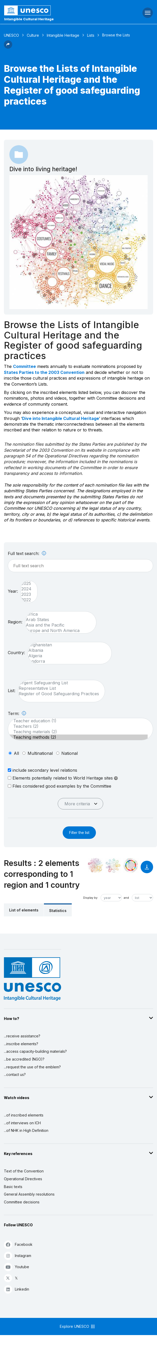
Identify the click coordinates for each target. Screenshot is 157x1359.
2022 (26, 600)
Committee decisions (22, 1202)
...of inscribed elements (23, 1115)
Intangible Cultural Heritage (29, 19)
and (126, 897)
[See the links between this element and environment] (113, 865)
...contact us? (15, 1074)
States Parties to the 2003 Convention (44, 372)
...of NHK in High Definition (26, 1130)
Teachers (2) (78, 726)
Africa (58, 614)
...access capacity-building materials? (35, 1051)
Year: (13, 591)
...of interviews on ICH (22, 1123)
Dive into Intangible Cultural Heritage (60, 418)
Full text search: (27, 553)
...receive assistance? (22, 1036)
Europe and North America (58, 630)
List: (11, 690)
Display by (90, 897)
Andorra (67, 661)
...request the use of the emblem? (32, 1067)
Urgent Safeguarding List (59, 683)
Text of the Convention (24, 1171)
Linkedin (16, 1289)
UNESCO (11, 35)
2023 (26, 594)
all (16, 753)
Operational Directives (23, 1179)
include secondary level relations (42, 770)
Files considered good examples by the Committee (59, 785)
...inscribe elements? (21, 1044)
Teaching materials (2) (78, 732)
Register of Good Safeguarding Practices (59, 694)
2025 (26, 583)
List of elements (23, 910)
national (69, 753)
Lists (90, 35)
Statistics (58, 910)
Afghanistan (67, 645)
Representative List (59, 688)
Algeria (67, 656)
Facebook (18, 1244)
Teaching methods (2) (78, 737)
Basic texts (13, 1186)
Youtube (16, 1267)
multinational (40, 753)
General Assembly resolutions (29, 1194)
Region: (15, 621)
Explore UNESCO (77, 1326)
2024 (26, 589)
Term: (17, 713)
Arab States (58, 619)
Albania (67, 650)
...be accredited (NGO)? (24, 1059)
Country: (16, 652)
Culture (33, 35)
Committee (24, 366)
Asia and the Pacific (58, 625)
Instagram (17, 1256)
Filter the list (79, 832)
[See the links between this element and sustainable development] (131, 865)
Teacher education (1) (78, 721)
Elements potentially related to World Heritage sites (63, 778)
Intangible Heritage (63, 35)
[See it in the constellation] (95, 865)
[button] (8, 47)
